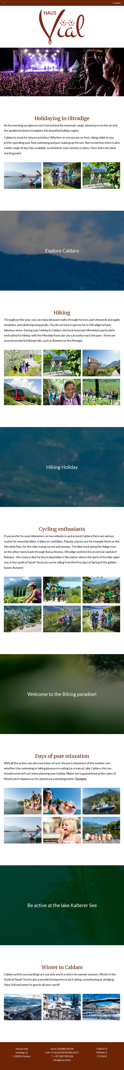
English (116, 2)
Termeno (80, 779)
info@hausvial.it (62, 1059)
